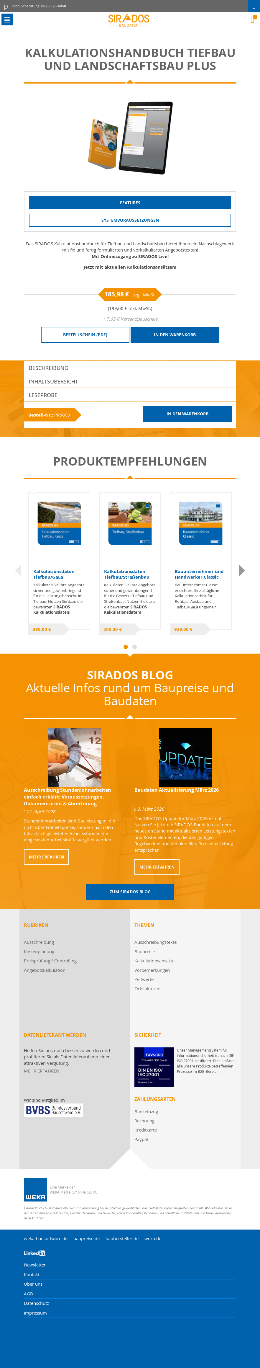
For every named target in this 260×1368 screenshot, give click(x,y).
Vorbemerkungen (152, 970)
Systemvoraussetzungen (130, 220)
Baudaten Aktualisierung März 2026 (176, 790)
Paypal (141, 1139)
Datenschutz (36, 1303)
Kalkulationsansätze (154, 961)
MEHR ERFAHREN (41, 1071)
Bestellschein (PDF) (85, 334)
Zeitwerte (144, 979)
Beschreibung (48, 367)
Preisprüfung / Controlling (50, 961)
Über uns (33, 1284)
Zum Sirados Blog (130, 891)
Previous (18, 571)
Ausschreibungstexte (155, 942)
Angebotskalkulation (44, 970)
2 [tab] (134, 647)
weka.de (152, 1238)
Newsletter (35, 1265)
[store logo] (130, 20)
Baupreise (144, 951)
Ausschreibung (39, 942)
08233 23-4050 (53, 6)
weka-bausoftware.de (46, 1238)
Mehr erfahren (46, 857)
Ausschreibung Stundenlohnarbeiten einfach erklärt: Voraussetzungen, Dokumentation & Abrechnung (67, 797)
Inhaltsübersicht (53, 381)
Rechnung (144, 1121)
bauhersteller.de (122, 1238)
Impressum (35, 1313)
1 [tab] (126, 647)
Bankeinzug (146, 1111)
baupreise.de (86, 1238)
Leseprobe (43, 395)
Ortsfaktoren (147, 988)
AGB (28, 1294)
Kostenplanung (39, 951)
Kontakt (32, 1274)
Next (242, 571)
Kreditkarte (145, 1130)
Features (130, 202)
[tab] (130, 367)
